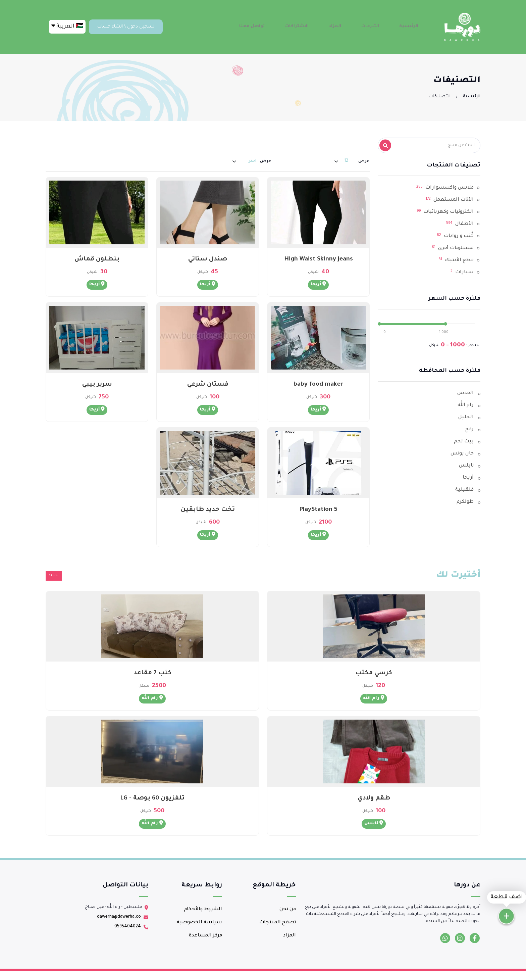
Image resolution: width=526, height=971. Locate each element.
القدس (465, 393)
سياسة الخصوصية (199, 922)
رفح (469, 429)
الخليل (466, 417)
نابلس (466, 466)
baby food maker (318, 384)
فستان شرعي (207, 384)
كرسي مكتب (373, 673)
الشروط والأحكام (203, 909)
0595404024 (127, 926)
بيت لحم (464, 441)
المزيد (53, 575)
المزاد (348, 26)
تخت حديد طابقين (208, 509)
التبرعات (377, 26)
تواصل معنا (274, 26)
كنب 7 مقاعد (152, 673)
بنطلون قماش (96, 259)
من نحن (287, 909)
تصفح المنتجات (277, 922)
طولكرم (465, 502)
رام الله (466, 405)
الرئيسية (411, 26)
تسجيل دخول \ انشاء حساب (125, 26)
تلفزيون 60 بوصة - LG (152, 798)
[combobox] (346, 161)
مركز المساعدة (205, 935)
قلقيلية (464, 490)
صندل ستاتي (207, 259)
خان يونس (462, 453)
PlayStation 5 (318, 509)
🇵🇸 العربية (67, 26)
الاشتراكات (314, 26)
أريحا (468, 478)
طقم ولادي (374, 798)
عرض (364, 161)
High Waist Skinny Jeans (318, 259)
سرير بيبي (97, 384)
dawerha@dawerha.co (119, 917)
